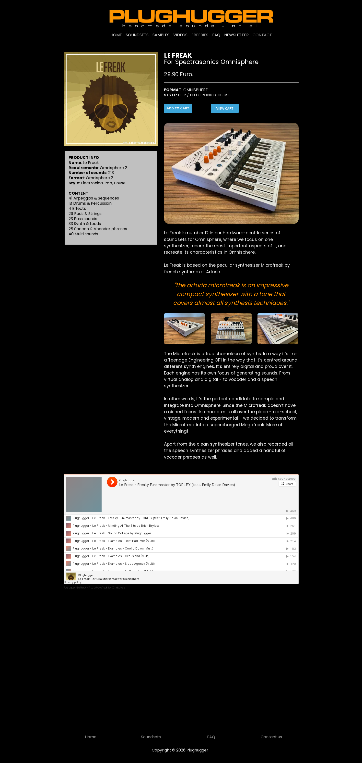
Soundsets (151, 737)
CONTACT (262, 35)
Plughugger (69, 587)
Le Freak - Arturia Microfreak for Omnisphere (101, 587)
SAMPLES (160, 35)
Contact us (271, 737)
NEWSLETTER (236, 35)
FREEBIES (199, 35)
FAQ (216, 35)
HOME (116, 35)
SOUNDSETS (137, 35)
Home (90, 737)
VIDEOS (180, 35)
